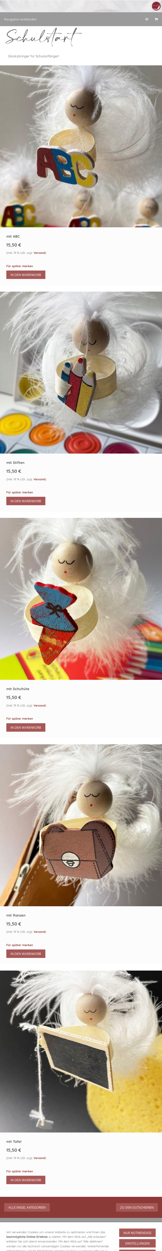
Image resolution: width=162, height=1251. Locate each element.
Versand (39, 253)
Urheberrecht (67, 1244)
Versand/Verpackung (135, 1238)
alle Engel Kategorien (27, 1207)
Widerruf (98, 1238)
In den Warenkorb (26, 275)
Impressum (45, 1244)
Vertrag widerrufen (137, 1229)
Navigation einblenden (20, 19)
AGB (7, 1244)
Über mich (80, 1238)
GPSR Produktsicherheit (21, 1238)
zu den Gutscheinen (137, 1207)
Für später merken (19, 266)
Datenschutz (24, 1244)
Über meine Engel (56, 1238)
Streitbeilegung (92, 1244)
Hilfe (112, 1238)
